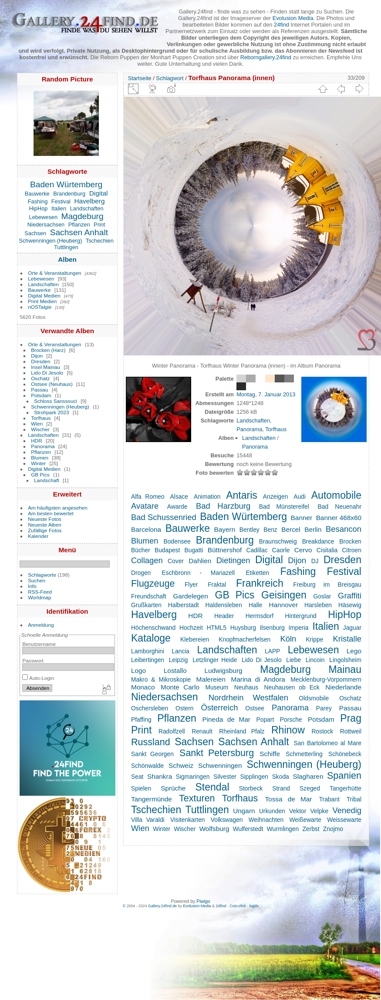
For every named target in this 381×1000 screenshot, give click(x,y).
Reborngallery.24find (265, 57)
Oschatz (40, 378)
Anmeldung (41, 625)
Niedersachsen (45, 224)
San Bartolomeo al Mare (327, 743)
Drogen (141, 572)
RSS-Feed (40, 592)
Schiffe (270, 753)
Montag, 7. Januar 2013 (265, 394)
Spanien (344, 775)
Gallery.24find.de (162, 906)
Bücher (140, 550)
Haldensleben (223, 604)
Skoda (280, 776)
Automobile (336, 495)
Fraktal (217, 584)
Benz (270, 529)
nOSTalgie (39, 307)
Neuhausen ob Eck (292, 687)
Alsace (179, 496)
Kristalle (347, 638)
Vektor (297, 810)
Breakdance (318, 541)
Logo (138, 670)
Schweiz (181, 765)
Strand (281, 788)
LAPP (272, 651)
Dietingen (233, 560)
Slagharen (308, 776)
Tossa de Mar (288, 799)
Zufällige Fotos (44, 530)
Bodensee (176, 541)
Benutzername (39, 644)
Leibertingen (147, 659)
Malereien (211, 679)
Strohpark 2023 (51, 412)
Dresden (40, 361)
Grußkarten (146, 604)
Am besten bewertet (51, 513)
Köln (288, 638)
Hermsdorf (259, 615)
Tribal (354, 799)
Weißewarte (305, 819)
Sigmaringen (193, 776)
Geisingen (284, 595)
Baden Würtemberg (66, 184)
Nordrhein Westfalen (248, 697)
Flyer (191, 584)
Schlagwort (169, 78)
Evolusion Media (293, 18)
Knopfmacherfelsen (244, 639)
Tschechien (100, 240)
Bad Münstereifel (284, 506)
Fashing (38, 201)
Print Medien (42, 301)
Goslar (322, 596)
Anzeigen (275, 496)
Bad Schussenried (163, 517)
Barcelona (146, 529)
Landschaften (87, 208)
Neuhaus (246, 687)
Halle (255, 604)
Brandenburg (69, 193)
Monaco (143, 687)
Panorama (42, 446)
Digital (98, 193)
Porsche (291, 719)
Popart (265, 719)
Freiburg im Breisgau (327, 584)
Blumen (39, 457)
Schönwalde (147, 765)
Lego (354, 651)
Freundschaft (148, 596)
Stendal (212, 787)
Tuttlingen (66, 247)
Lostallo (175, 670)
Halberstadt (183, 604)
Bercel (290, 529)
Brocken (350, 541)
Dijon (37, 355)
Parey (324, 708)
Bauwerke (37, 193)
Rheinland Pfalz (241, 731)
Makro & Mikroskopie (161, 679)
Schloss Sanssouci (55, 401)
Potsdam (41, 395)
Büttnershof (225, 550)
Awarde (177, 506)
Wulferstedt (248, 828)
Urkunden (272, 810)
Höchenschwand (153, 627)
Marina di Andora (258, 679)
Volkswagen (227, 819)
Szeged (310, 788)
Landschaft (46, 480)
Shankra (159, 776)
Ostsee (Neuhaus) (51, 384)
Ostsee (254, 708)
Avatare (144, 505)
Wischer (40, 429)
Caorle (281, 550)
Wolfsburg (214, 828)
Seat (137, 776)
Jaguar (352, 627)
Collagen (147, 560)
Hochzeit (191, 627)
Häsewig (349, 604)
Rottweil (350, 731)
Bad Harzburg (223, 505)
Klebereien (194, 639)
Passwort (32, 660)
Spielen (141, 788)
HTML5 (216, 627)
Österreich (219, 707)
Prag (350, 718)
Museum (216, 687)
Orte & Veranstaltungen (54, 273)
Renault (202, 731)
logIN (254, 906)
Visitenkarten (187, 819)
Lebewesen (43, 217)
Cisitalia (327, 550)
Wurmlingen (283, 828)
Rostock (322, 731)
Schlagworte (42, 575)
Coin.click (237, 906)
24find (281, 24)
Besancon (343, 529)
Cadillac (256, 550)
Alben (67, 259)
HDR (36, 440)
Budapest (167, 550)
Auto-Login (38, 678)
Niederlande (343, 687)
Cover (176, 560)
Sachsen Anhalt (79, 232)
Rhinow (288, 730)
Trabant (329, 799)
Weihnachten (266, 819)
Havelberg (89, 201)
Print (99, 224)
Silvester (224, 776)
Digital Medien (44, 295)
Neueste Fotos (44, 519)
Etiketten (257, 572)
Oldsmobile (314, 698)
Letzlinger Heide (214, 659)
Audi (299, 496)
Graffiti (349, 595)
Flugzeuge (153, 583)
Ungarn (244, 810)
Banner (302, 517)
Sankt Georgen (152, 753)
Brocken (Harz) (48, 350)
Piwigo (203, 901)
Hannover (283, 604)
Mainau (344, 669)
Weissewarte (344, 819)
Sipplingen (254, 776)
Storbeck (251, 788)
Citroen (351, 550)
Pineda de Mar (226, 719)
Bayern (225, 529)
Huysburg (243, 627)
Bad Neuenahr (339, 506)
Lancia (180, 651)
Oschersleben (149, 708)
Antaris (241, 495)
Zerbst (310, 828)
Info (32, 586)
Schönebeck (344, 753)
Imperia (298, 627)
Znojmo (333, 828)
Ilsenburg (272, 627)
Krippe (314, 639)
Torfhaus (41, 418)
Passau (39, 389)
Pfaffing (141, 719)
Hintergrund (301, 615)
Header (224, 615)
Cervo (303, 550)
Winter (38, 463)
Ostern (184, 708)
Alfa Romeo (148, 496)
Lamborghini (147, 651)
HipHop (38, 208)
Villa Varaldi (148, 819)
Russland (150, 742)
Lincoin (315, 659)
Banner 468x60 (338, 517)
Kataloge (151, 638)
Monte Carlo (180, 687)
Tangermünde (151, 799)
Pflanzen (79, 224)
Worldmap (39, 597)
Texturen (197, 798)
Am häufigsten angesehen (58, 507)
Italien (58, 208)
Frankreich (259, 583)
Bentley (249, 529)
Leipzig (178, 659)
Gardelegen (190, 596)
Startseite (140, 78)
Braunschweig (278, 541)
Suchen (36, 580)
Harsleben (318, 604)
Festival (61, 201)
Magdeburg (82, 216)
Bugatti (194, 550)
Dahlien (200, 560)
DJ (315, 560)
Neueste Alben (44, 524)
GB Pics (40, 474)
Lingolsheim (345, 659)
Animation (207, 496)
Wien (37, 423)
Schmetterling (304, 753)
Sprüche (173, 788)
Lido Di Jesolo (47, 372)
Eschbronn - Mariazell (198, 572)
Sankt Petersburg (216, 753)
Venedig (346, 810)
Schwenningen (220, 765)
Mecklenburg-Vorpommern (325, 679)
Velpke (319, 810)
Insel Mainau (45, 367)
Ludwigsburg (223, 670)
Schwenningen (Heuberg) (50, 240)
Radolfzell (171, 731)
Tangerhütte (345, 788)
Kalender (38, 536)
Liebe (293, 659)
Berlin (312, 529)
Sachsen (35, 233)
